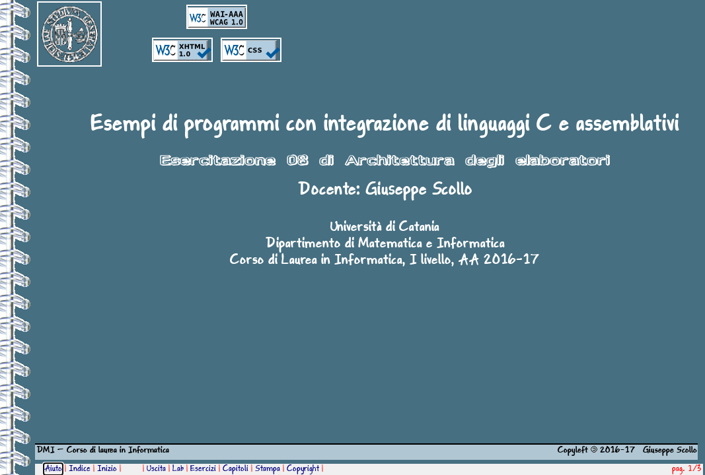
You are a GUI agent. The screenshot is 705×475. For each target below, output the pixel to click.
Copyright (303, 469)
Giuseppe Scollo (418, 190)
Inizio (107, 469)
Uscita (156, 469)
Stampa (267, 469)
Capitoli (235, 469)
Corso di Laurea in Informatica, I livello (340, 260)
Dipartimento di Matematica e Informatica (385, 244)
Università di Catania (384, 227)
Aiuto (53, 469)
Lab (178, 469)
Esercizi (203, 469)
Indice (80, 469)
